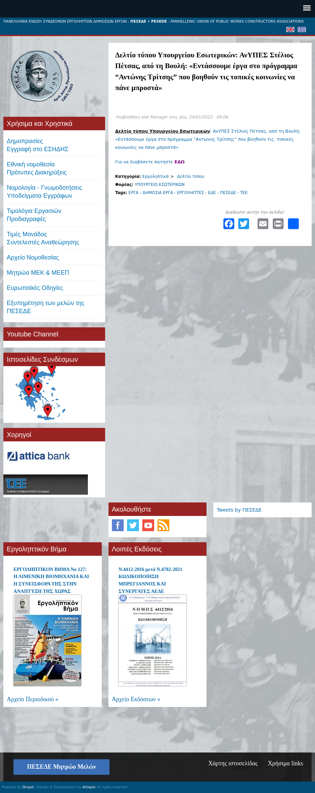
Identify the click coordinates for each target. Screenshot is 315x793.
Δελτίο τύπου (190, 176)
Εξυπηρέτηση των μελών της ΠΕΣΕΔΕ (45, 307)
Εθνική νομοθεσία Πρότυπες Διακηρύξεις (37, 168)
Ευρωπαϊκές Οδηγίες (35, 287)
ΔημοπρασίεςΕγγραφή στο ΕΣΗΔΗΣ (38, 145)
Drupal (27, 787)
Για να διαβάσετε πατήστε (150, 161)
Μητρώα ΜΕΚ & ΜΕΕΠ (38, 272)
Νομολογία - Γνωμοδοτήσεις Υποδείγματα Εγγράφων (44, 191)
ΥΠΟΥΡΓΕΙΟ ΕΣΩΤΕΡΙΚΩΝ (160, 184)
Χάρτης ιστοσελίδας (233, 763)
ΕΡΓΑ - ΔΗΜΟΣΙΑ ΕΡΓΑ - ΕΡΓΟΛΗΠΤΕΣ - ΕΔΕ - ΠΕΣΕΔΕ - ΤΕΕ (188, 192)
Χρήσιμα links (285, 763)
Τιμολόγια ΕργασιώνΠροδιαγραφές (34, 215)
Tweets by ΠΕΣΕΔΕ (239, 510)
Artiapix (89, 787)
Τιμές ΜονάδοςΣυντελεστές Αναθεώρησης (43, 238)
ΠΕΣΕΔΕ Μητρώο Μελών (61, 766)
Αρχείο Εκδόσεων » (136, 699)
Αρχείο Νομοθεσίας (33, 257)
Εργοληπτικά (155, 176)
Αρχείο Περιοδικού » (32, 699)
